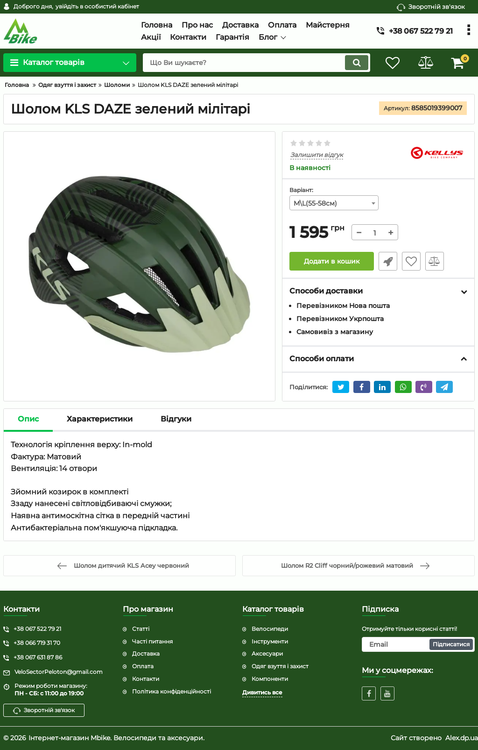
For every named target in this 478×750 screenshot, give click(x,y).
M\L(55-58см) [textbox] (315, 203)
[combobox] (333, 202)
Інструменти (270, 641)
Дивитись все (262, 692)
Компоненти (270, 678)
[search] (256, 62)
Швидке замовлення (388, 261)
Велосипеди (270, 628)
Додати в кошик (331, 261)
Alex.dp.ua (461, 738)
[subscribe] (418, 644)
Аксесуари (267, 653)
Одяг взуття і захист (280, 666)
